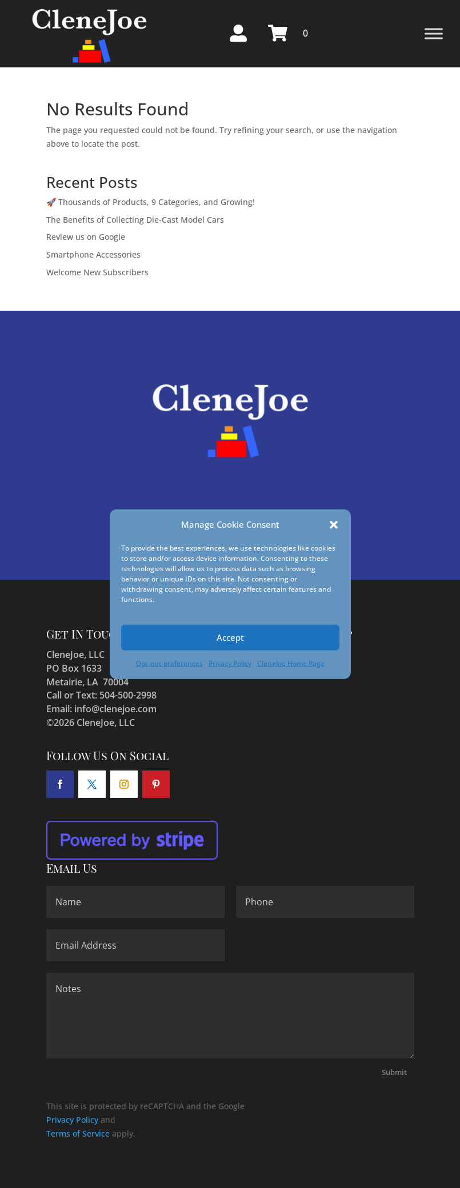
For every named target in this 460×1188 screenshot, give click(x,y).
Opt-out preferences (169, 663)
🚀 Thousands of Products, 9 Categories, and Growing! (150, 201)
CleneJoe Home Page (291, 663)
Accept (230, 637)
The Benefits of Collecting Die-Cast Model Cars (135, 219)
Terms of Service (78, 1133)
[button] (333, 525)
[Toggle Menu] (434, 33)
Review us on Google (85, 236)
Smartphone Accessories (93, 254)
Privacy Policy (230, 663)
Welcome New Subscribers (97, 272)
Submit (394, 1072)
